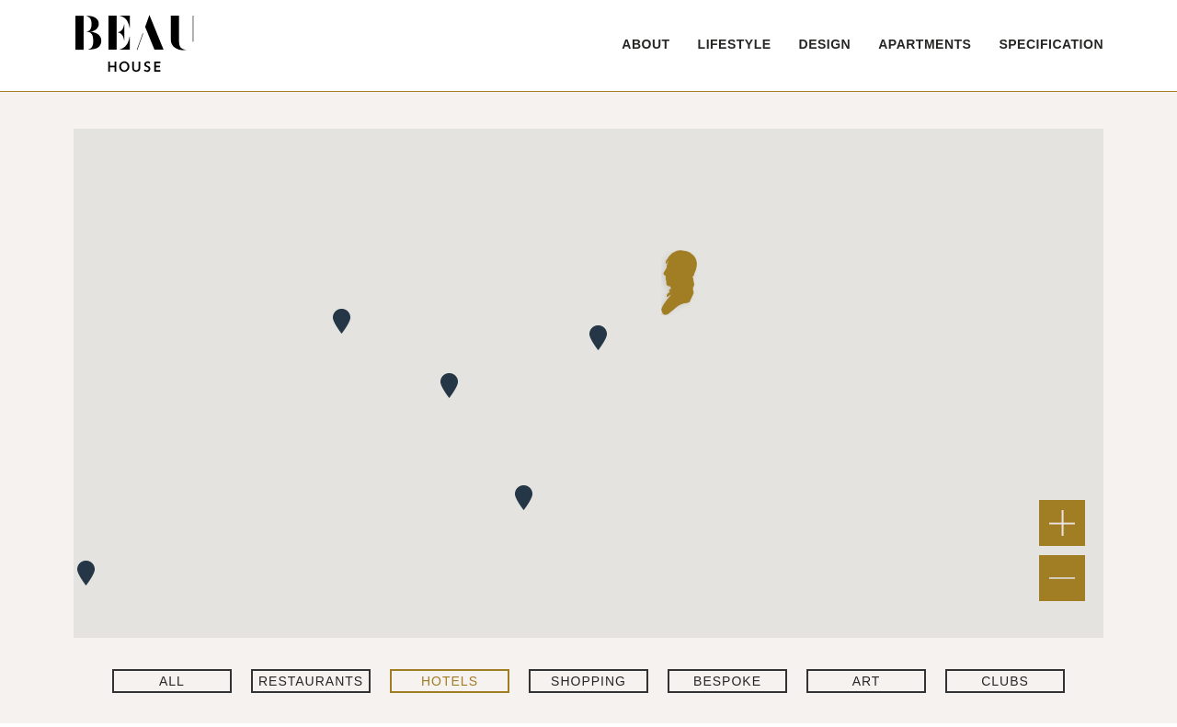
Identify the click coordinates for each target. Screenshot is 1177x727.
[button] (679, 282)
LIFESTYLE (734, 44)
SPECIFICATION (1051, 44)
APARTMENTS (924, 44)
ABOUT (645, 44)
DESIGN (825, 44)
